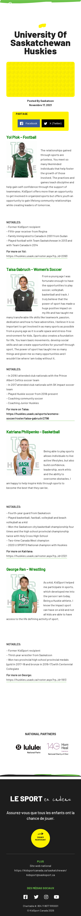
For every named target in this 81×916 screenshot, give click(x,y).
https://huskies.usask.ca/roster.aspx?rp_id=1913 (36, 679)
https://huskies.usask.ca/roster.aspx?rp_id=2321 (36, 555)
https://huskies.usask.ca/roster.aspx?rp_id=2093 (36, 256)
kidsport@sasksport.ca (40, 874)
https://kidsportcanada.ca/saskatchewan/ (40, 870)
